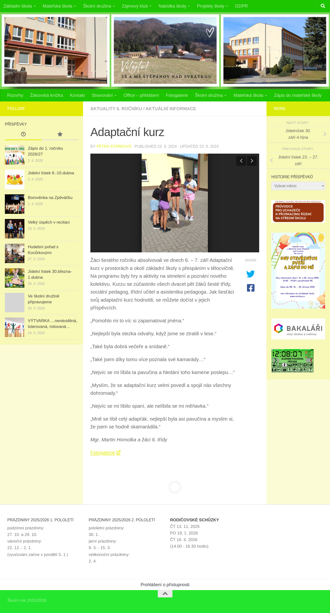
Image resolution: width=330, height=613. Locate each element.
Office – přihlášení (141, 95)
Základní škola (17, 6)
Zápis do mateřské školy (298, 95)
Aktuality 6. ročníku (116, 108)
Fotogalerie (177, 95)
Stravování (102, 95)
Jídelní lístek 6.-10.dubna (51, 173)
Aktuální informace (171, 108)
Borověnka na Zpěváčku (50, 197)
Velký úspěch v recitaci (49, 222)
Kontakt (77, 95)
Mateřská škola (58, 6)
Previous (241, 161)
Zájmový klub (135, 6)
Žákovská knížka (46, 95)
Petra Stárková (113, 146)
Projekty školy (210, 6)
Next (252, 161)
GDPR (241, 6)
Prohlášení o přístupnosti (165, 584)
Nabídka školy (172, 6)
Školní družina (97, 6)
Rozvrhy (15, 95)
